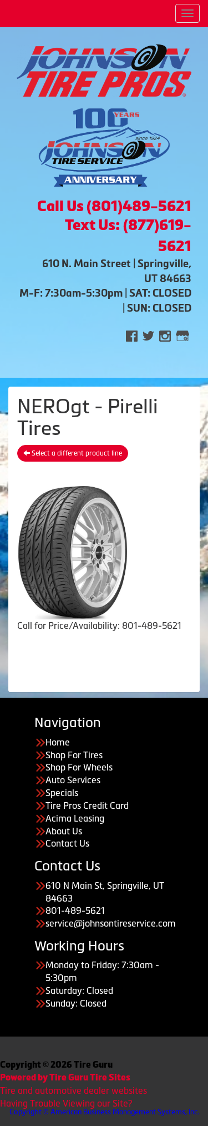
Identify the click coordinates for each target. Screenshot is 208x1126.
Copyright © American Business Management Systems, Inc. (104, 1112)
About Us (63, 831)
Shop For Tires (74, 755)
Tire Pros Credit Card (87, 805)
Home (57, 742)
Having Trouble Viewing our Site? (66, 1103)
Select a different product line (72, 453)
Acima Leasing (74, 818)
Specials (61, 793)
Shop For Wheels (79, 767)
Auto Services (72, 780)
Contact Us (67, 843)
